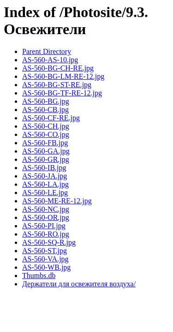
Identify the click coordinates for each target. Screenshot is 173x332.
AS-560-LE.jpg (45, 192)
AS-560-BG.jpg (45, 101)
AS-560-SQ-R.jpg (49, 242)
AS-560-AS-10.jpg (50, 60)
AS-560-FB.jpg (45, 143)
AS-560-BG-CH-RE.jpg (58, 68)
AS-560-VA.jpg (45, 259)
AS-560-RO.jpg (45, 234)
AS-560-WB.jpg (46, 267)
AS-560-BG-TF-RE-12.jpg (62, 93)
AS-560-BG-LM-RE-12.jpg (63, 76)
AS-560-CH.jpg (45, 126)
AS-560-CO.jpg (45, 134)
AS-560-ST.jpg (44, 251)
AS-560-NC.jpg (45, 209)
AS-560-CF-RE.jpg (51, 118)
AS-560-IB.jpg (44, 168)
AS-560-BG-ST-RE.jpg (56, 85)
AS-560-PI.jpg (44, 226)
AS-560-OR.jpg (45, 217)
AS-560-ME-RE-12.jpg (57, 201)
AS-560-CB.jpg (45, 109)
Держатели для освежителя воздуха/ (79, 284)
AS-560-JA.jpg (44, 176)
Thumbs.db (38, 275)
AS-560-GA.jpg (46, 151)
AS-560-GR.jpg (45, 159)
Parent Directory (46, 51)
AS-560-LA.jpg (45, 184)
